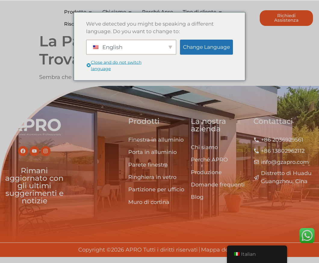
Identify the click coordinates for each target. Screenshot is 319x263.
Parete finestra (148, 171)
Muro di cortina (148, 208)
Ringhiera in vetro (152, 183)
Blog (197, 203)
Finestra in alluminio (156, 146)
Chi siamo (204, 153)
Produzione (206, 178)
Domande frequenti (218, 191)
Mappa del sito (221, 256)
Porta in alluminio (152, 158)
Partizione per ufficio (156, 196)
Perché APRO (209, 166)
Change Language (206, 47)
